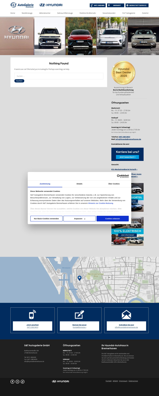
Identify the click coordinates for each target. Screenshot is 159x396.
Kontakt (109, 381)
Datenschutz (133, 381)
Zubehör (145, 13)
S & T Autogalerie (128, 13)
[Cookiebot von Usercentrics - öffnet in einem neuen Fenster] (119, 176)
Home (12, 13)
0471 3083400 (99, 5)
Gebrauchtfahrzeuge (65, 13)
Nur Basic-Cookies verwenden (46, 219)
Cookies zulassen (112, 219)
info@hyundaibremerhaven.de (128, 139)
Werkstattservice (137, 5)
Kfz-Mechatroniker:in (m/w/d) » (124, 169)
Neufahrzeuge (27, 13)
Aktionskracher (44, 13)
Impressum (123, 381)
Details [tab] (79, 184)
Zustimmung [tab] (45, 184)
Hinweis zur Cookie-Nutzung (100, 203)
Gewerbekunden (109, 13)
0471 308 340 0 (32, 326)
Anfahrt (117, 5)
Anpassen (79, 219)
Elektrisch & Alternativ (88, 13)
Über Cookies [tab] (114, 184)
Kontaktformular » (79, 326)
